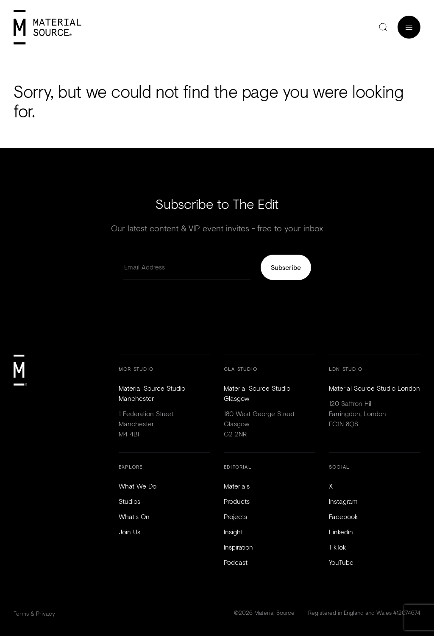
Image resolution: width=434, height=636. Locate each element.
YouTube (341, 562)
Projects (235, 516)
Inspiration (238, 547)
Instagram (343, 501)
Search (383, 27)
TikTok (337, 547)
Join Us (129, 531)
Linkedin (341, 531)
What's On (134, 516)
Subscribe (286, 267)
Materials (237, 486)
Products (237, 501)
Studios (129, 501)
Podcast (236, 562)
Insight (233, 531)
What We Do (137, 486)
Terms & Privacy (34, 613)
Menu (409, 27)
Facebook (343, 516)
